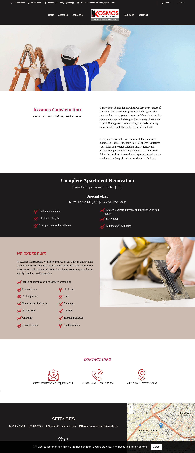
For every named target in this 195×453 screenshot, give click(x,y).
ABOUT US (63, 15)
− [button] (131, 411)
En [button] (181, 3)
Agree (156, 447)
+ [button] (131, 407)
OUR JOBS (129, 15)
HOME (51, 15)
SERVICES (78, 15)
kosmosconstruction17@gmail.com (98, 3)
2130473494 (19, 3)
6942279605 (36, 3)
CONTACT (143, 15)
